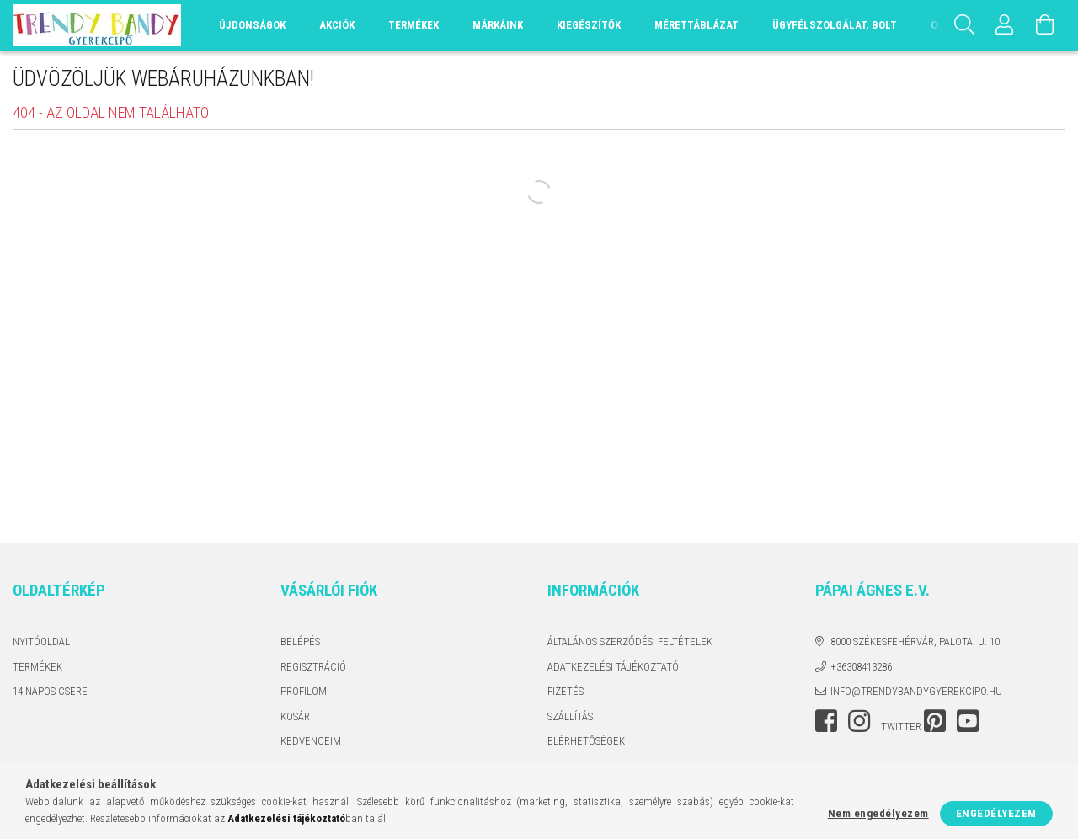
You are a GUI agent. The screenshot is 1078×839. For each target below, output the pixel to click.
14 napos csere (50, 691)
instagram (859, 721)
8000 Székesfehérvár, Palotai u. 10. (916, 641)
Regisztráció (313, 666)
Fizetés (565, 691)
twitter (901, 726)
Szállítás (570, 716)
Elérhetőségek (586, 741)
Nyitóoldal (41, 641)
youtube (968, 721)
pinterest (935, 721)
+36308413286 (861, 666)
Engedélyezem (996, 813)
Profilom (303, 691)
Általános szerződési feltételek (629, 641)
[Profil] (1005, 25)
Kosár (295, 716)
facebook (826, 721)
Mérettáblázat (696, 25)
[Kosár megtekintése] (1045, 25)
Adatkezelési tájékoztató (613, 666)
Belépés (300, 641)
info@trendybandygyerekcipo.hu (916, 691)
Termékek (37, 666)
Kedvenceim (310, 741)
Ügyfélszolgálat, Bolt (834, 25)
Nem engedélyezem (878, 813)
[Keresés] (964, 25)
